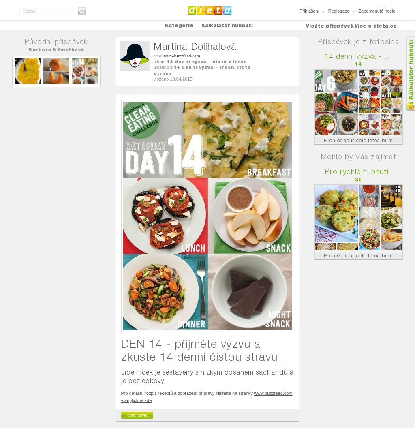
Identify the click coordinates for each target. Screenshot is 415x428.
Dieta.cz (210, 10)
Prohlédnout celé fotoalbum (358, 140)
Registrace (339, 11)
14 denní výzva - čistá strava (207, 61)
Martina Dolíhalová (195, 46)
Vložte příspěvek (330, 26)
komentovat (137, 415)
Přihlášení (309, 11)
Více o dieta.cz (375, 26)
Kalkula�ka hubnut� (410, 74)
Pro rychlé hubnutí (357, 171)
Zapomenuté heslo (376, 11)
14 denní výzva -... (357, 56)
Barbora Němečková (56, 50)
